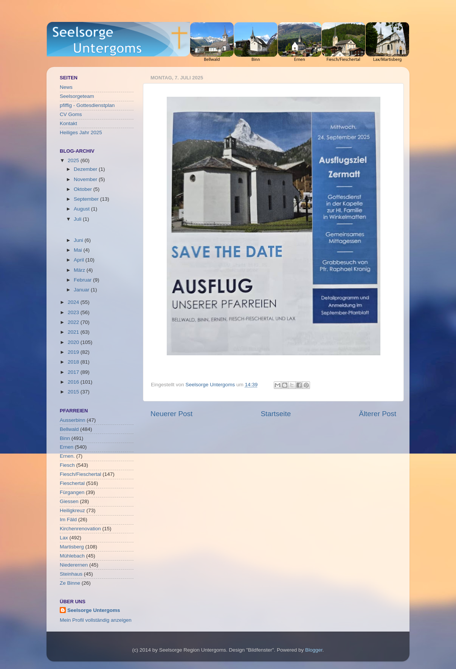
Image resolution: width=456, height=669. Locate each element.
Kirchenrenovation (80, 528)
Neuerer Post (171, 414)
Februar (83, 280)
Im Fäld (68, 519)
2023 (74, 312)
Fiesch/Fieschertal (80, 474)
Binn (65, 438)
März (80, 270)
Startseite (276, 414)
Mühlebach (72, 556)
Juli (78, 219)
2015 (74, 392)
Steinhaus (71, 574)
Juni (79, 240)
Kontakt (68, 123)
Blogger (314, 650)
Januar (82, 290)
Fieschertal (72, 483)
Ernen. (67, 456)
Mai (79, 250)
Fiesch (67, 465)
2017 (74, 372)
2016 (74, 382)
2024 (74, 302)
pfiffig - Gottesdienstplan (87, 105)
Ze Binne (70, 583)
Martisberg (72, 547)
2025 (74, 160)
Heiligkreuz (72, 510)
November (86, 179)
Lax (64, 537)
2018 (74, 362)
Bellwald (69, 429)
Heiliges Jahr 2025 (81, 132)
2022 (74, 322)
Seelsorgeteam (77, 96)
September (87, 199)
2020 (74, 342)
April (79, 260)
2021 (74, 332)
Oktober (83, 189)
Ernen (66, 447)
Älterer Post (377, 414)
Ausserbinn (72, 420)
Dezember (86, 169)
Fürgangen (72, 492)
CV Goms (71, 114)
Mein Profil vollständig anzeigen (96, 620)
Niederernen (74, 565)
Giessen (69, 501)
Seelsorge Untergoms (93, 610)
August (82, 209)
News (66, 87)
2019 (74, 352)
